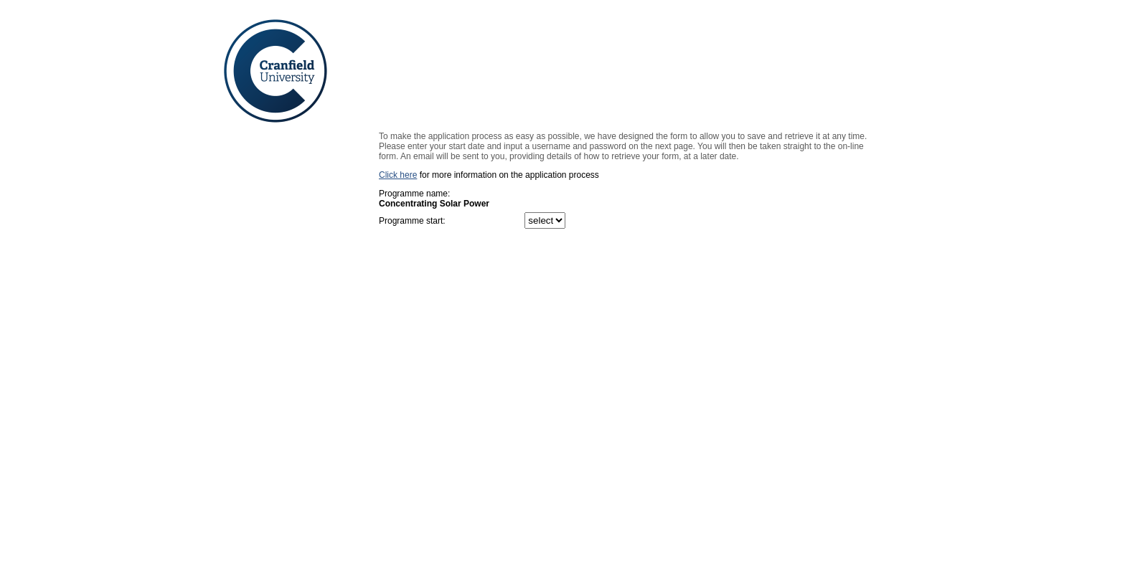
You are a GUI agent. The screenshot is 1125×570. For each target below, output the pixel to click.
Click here (398, 175)
